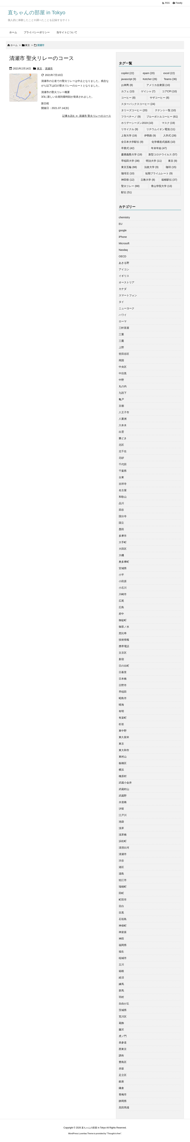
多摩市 (123, 535)
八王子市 (124, 412)
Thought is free (113, 1133)
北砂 (121, 457)
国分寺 (123, 516)
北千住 (123, 451)
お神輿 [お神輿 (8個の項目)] (127, 85)
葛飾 (121, 1023)
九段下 (123, 392)
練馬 (121, 984)
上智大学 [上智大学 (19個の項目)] (129, 135)
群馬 (121, 990)
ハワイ (123, 314)
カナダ (123, 288)
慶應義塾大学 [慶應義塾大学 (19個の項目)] (131, 154)
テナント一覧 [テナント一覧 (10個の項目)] (165, 110)
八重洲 (123, 418)
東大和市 (124, 750)
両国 (121, 360)
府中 (121, 613)
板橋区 (123, 763)
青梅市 (123, 1094)
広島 (121, 607)
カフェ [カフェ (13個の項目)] (127, 91)
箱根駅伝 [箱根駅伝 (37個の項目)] (169, 179)
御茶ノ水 (124, 626)
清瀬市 (49, 68)
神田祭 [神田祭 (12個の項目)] (127, 179)
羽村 (121, 997)
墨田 (121, 529)
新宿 (121, 659)
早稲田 (123, 691)
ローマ (123, 321)
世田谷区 (124, 353)
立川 (121, 964)
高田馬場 (124, 1107)
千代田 (123, 464)
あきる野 (124, 262)
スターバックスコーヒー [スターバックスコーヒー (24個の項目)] (138, 103)
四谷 (121, 509)
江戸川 (123, 815)
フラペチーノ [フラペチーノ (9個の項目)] (131, 116)
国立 (121, 522)
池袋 (121, 821)
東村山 (123, 756)
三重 (121, 334)
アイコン (124, 269)
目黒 (121, 912)
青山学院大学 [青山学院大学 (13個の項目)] (161, 186)
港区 (121, 867)
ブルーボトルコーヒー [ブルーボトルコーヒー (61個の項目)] (162, 116)
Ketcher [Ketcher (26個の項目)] (150, 79)
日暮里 (123, 672)
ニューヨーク (126, 308)
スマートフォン (128, 295)
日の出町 (124, 665)
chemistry (124, 217)
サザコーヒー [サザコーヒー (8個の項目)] (159, 97)
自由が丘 (124, 1003)
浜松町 (123, 841)
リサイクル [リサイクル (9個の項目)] (129, 129)
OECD (122, 256)
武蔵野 (123, 795)
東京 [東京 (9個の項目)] (172, 160)
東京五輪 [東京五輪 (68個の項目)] (129, 167)
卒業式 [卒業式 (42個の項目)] (127, 148)
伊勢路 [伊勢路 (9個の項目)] (150, 135)
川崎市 (123, 594)
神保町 (123, 925)
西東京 (123, 1049)
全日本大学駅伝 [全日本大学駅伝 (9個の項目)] (132, 141)
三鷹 (121, 340)
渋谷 (121, 860)
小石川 (123, 587)
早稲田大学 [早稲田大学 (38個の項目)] (130, 160)
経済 (121, 977)
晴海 (121, 704)
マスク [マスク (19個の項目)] (168, 122)
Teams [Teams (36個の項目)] (170, 79)
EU (120, 223)
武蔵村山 (124, 789)
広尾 (121, 600)
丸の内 (123, 386)
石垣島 (123, 919)
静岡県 (123, 1100)
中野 (121, 379)
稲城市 (123, 958)
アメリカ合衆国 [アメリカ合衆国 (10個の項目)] (158, 85)
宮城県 (123, 568)
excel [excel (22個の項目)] (169, 73)
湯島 (121, 873)
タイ (121, 301)
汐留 (121, 808)
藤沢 (121, 1029)
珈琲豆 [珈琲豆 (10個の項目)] (127, 173)
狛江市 (123, 880)
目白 (121, 906)
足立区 (123, 1075)
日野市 (123, 685)
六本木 (123, 425)
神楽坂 (123, 932)
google (123, 230)
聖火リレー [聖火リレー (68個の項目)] (130, 186)
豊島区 (123, 1062)
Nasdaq (123, 249)
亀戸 (121, 399)
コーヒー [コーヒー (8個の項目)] (128, 97)
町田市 (123, 899)
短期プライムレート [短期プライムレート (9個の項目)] (159, 173)
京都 (121, 405)
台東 (121, 477)
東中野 (123, 730)
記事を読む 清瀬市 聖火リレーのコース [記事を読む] (86, 115)
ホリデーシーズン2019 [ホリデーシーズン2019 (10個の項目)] (137, 122)
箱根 (121, 971)
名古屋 (123, 490)
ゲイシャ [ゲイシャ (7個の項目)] (148, 91)
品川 (121, 503)
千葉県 (123, 470)
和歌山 (123, 496)
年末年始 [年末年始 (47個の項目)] (159, 148)
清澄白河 (124, 847)
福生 (121, 951)
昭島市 (123, 698)
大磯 (121, 555)
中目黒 (123, 373)
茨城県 (123, 1010)
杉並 (121, 724)
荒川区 (123, 1016)
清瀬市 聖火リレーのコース (41, 58)
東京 (27, 45)
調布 (121, 1055)
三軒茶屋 (124, 327)
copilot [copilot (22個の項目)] (127, 73)
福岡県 (123, 945)
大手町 (123, 542)
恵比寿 (123, 633)
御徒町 (123, 620)
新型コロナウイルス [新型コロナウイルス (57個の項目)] (162, 154)
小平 (121, 574)
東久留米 (124, 737)
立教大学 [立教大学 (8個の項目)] (148, 179)
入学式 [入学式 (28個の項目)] (169, 135)
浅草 (121, 828)
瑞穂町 (123, 886)
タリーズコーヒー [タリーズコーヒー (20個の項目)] (134, 110)
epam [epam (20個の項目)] (149, 73)
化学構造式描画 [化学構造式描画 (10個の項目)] (163, 141)
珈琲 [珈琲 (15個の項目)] (171, 167)
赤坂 (121, 1068)
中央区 (123, 366)
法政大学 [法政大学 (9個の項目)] (151, 167)
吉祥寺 (123, 483)
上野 (121, 347)
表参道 (123, 1042)
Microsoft (124, 243)
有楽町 (123, 717)
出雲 (121, 431)
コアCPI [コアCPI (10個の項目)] (169, 91)
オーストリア (126, 282)
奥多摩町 (124, 561)
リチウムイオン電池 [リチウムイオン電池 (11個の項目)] (160, 129)
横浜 (121, 769)
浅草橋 (123, 834)
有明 (121, 711)
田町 (121, 893)
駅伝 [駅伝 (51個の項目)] (126, 192)
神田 (121, 938)
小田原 (123, 581)
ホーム (14, 45)
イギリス (124, 275)
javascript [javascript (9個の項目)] (128, 79)
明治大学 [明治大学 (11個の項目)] (154, 160)
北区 (121, 444)
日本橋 (123, 678)
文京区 (123, 652)
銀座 (121, 1081)
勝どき (123, 438)
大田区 (123, 548)
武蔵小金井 (125, 782)
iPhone (123, 236)
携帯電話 (124, 646)
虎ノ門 (123, 1036)
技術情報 (124, 639)
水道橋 (123, 802)
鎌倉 (121, 1087)
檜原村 (123, 776)
